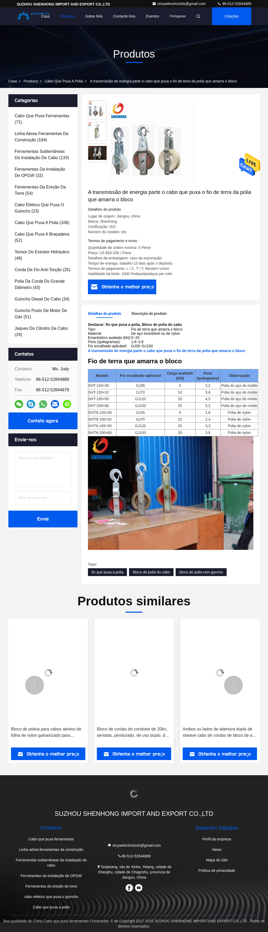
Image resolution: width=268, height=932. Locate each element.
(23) (39, 208)
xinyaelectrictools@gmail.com (179, 4)
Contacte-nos (124, 16)
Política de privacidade (216, 870)
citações (232, 16)
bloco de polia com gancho (201, 572)
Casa (45, 16)
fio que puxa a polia (107, 572)
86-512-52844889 (234, 4)
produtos (31, 81)
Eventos (152, 16)
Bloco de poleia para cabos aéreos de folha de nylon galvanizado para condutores (46, 733)
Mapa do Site (217, 860)
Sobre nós (94, 16)
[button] (34, 685)
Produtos (67, 16)
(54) (40, 190)
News (216, 849)
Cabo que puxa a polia (64, 81)
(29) (41, 331)
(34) (42, 299)
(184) (41, 136)
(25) (42, 269)
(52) (42, 237)
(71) (42, 119)
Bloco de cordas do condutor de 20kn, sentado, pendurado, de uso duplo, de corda (132, 733)
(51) (41, 313)
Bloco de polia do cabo (151, 572)
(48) (42, 255)
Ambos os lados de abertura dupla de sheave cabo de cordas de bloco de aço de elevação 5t (220, 733)
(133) (42, 154)
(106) (42, 222)
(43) (40, 284)
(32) (40, 172)
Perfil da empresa (216, 839)
